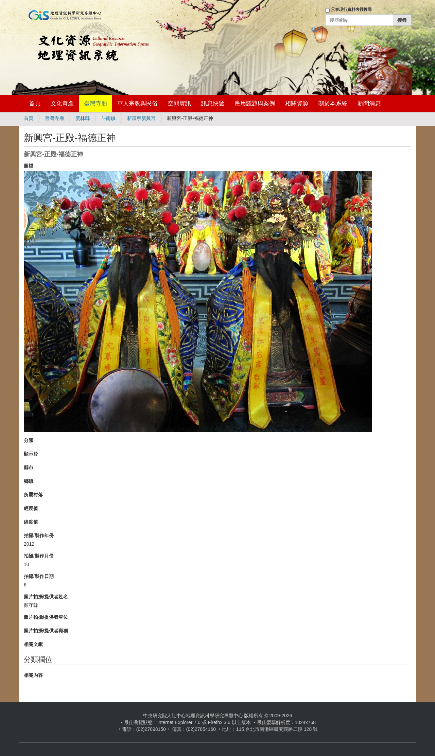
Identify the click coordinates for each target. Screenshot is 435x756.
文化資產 (62, 103)
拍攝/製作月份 (39, 556)
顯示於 (31, 454)
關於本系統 (332, 103)
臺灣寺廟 (95, 103)
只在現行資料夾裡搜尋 (351, 9)
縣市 (28, 467)
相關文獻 (33, 644)
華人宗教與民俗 (137, 103)
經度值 (31, 508)
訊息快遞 (212, 103)
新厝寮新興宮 (141, 118)
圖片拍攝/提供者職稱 (46, 630)
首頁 (34, 103)
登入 (315, 29)
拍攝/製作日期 (39, 576)
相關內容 (33, 675)
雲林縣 (82, 118)
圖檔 (28, 166)
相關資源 (296, 103)
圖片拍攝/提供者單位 (46, 617)
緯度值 (31, 522)
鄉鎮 (28, 481)
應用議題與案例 (254, 103)
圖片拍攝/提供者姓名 (46, 596)
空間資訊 (179, 103)
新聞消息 (369, 103)
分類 (28, 440)
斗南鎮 (108, 118)
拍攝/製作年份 (39, 535)
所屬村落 (33, 494)
